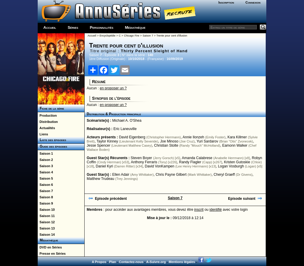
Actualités (46, 128)
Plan (112, 262)
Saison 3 (45, 166)
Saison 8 (45, 197)
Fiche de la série (51, 108)
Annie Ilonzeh (193, 137)
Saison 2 (45, 160)
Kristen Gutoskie (237, 162)
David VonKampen (159, 166)
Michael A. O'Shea (126, 120)
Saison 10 (46, 209)
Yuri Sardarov (207, 141)
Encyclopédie (107, 35)
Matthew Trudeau (100, 179)
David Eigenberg (132, 137)
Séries (73, 27)
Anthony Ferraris (144, 162)
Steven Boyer (141, 158)
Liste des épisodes (52, 140)
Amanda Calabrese (197, 158)
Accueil (49, 27)
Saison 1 (45, 153)
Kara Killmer (237, 137)
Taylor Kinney (107, 141)
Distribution (48, 122)
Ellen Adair (120, 174)
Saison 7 (45, 191)
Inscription (226, 2)
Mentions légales (182, 262)
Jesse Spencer (98, 145)
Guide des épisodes (52, 146)
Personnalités (101, 27)
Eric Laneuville (125, 129)
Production (47, 115)
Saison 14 (46, 234)
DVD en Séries (50, 247)
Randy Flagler (190, 162)
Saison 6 (45, 184)
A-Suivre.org (156, 262)
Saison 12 (46, 222)
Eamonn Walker (234, 145)
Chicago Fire (131, 35)
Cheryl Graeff (224, 174)
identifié (216, 210)
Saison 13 (46, 228)
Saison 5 (45, 178)
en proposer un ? (113, 88)
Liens (43, 134)
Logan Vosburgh (231, 166)
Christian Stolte (166, 145)
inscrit (198, 210)
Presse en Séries (52, 253)
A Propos (99, 262)
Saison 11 (46, 216)
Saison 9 (45, 203)
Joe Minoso (169, 141)
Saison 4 (45, 172)
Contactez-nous (131, 262)
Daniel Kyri (104, 166)
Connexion (253, 2)
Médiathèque (135, 27)
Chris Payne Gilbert (171, 174)
